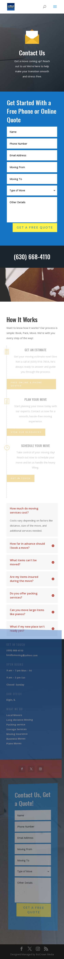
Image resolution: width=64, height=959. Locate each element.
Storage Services (16, 729)
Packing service (15, 724)
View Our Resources (25, 432)
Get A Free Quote (35, 227)
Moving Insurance (16, 733)
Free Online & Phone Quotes (26, 384)
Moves (17, 743)
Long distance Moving (19, 719)
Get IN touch (20, 478)
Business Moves (15, 738)
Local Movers (14, 715)
